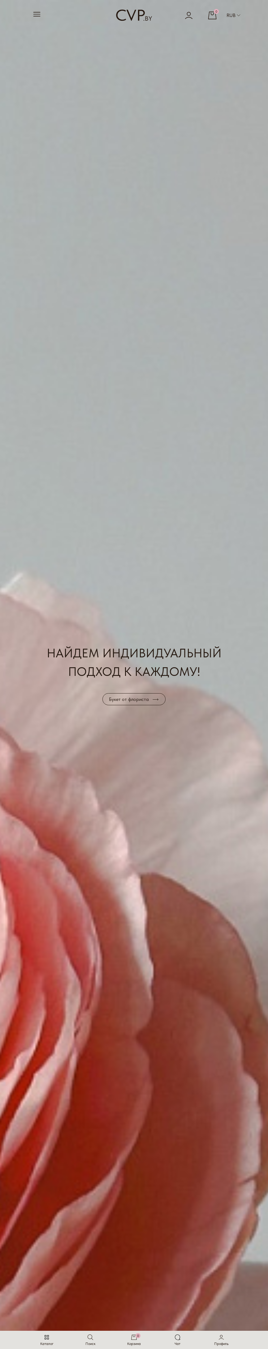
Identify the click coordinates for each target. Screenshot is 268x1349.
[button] (221, 1340)
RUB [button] (233, 15)
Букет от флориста (129, 699)
